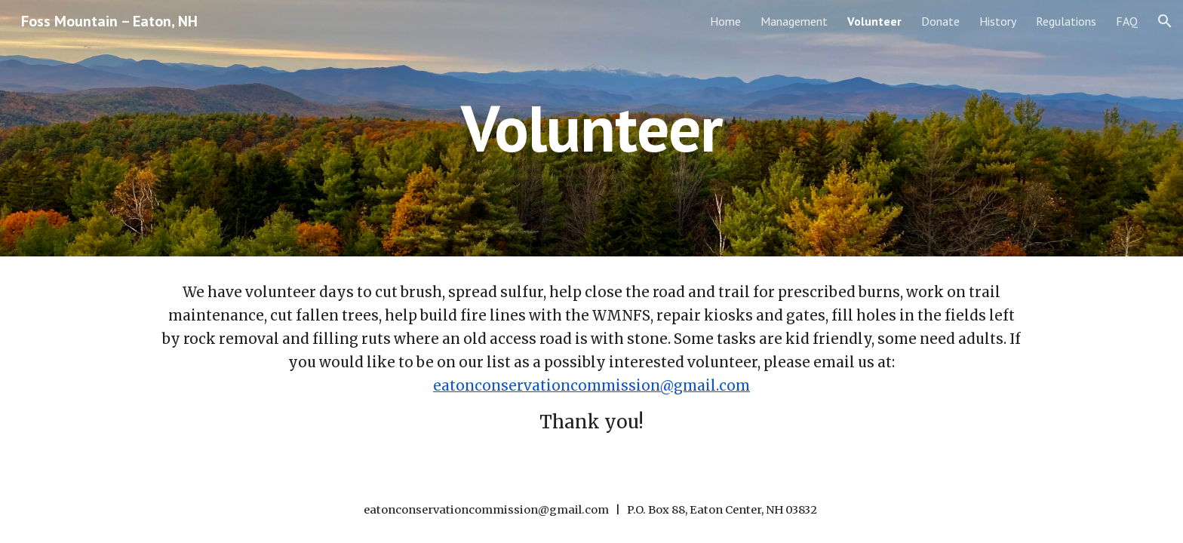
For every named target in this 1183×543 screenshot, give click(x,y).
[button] (1165, 21)
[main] (591, 128)
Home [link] (725, 21)
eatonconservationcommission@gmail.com (591, 385)
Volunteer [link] (874, 21)
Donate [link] (940, 21)
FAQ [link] (1127, 21)
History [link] (997, 21)
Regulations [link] (1066, 21)
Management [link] (794, 21)
